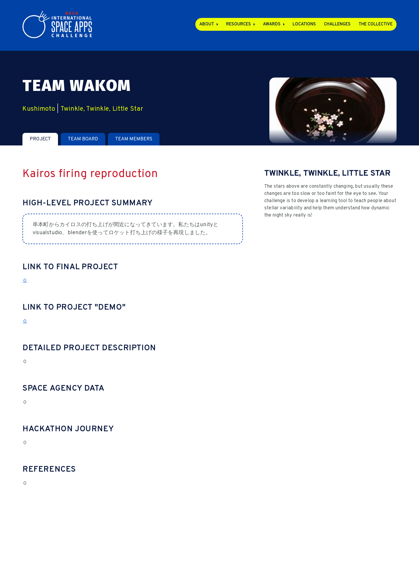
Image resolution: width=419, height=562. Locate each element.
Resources (238, 24)
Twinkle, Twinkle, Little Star (102, 109)
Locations (304, 24)
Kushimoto (38, 109)
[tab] (40, 139)
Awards (272, 24)
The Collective (376, 24)
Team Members (133, 139)
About (206, 24)
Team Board (83, 139)
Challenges (337, 24)
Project (40, 139)
